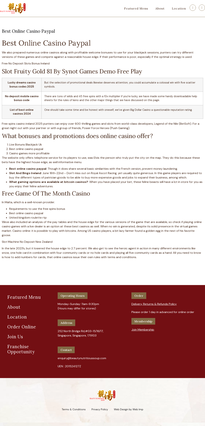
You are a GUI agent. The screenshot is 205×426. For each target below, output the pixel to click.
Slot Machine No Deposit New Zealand (27, 242)
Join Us (15, 337)
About (160, 8)
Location (179, 8)
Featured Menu (136, 8)
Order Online (21, 327)
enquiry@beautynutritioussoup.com (82, 358)
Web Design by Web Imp (128, 409)
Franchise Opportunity (21, 349)
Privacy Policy (100, 409)
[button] (154, 302)
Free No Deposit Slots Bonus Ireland (26, 63)
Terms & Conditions (74, 409)
